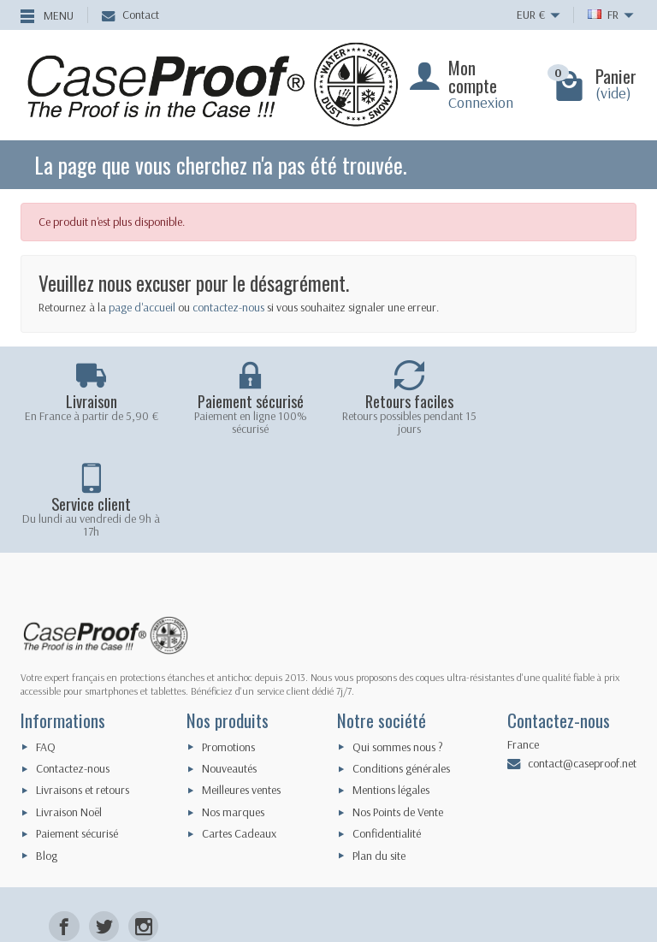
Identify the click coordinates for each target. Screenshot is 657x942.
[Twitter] (104, 823)
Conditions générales (401, 665)
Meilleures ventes (241, 687)
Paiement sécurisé (77, 730)
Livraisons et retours (82, 687)
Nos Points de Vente (397, 709)
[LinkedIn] (143, 860)
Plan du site (378, 752)
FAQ (46, 643)
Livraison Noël (69, 709)
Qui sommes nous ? (397, 643)
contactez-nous (228, 307)
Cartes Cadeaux (239, 730)
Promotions (228, 643)
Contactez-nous (73, 665)
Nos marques (233, 709)
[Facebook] (64, 823)
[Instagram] (143, 823)
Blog (46, 752)
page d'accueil (142, 307)
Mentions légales (390, 687)
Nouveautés (229, 665)
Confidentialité (386, 730)
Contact (130, 14)
